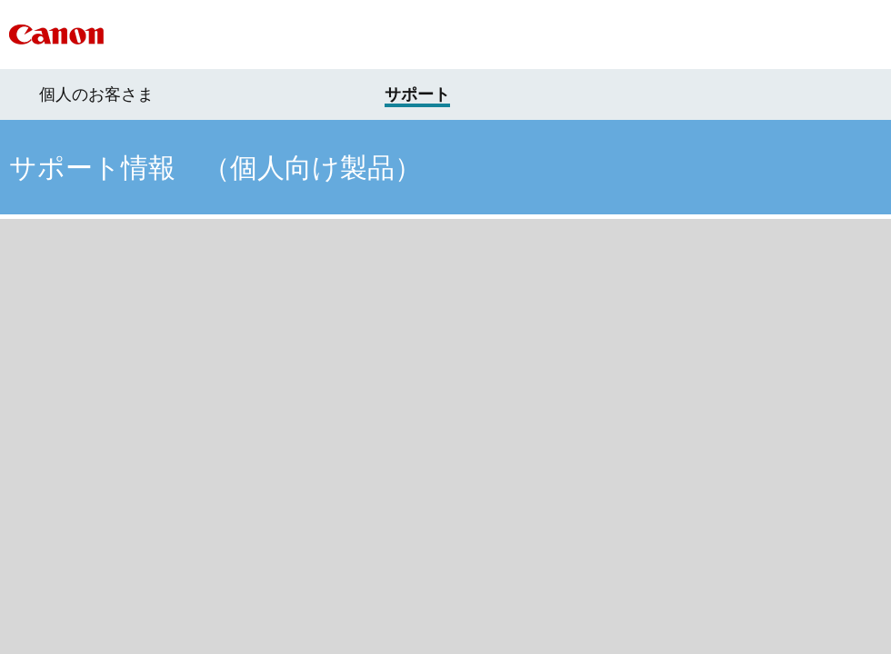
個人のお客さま (96, 94)
